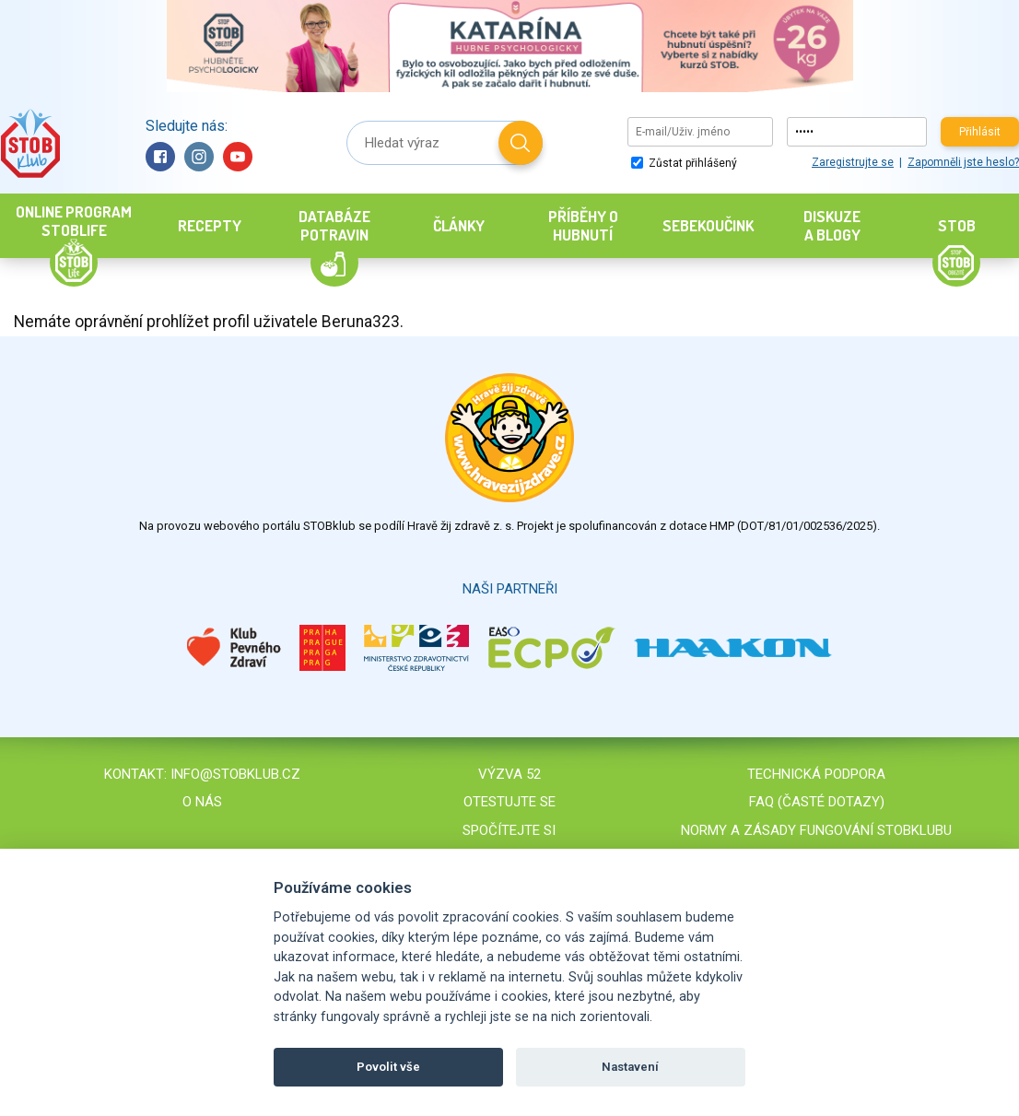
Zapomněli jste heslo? (963, 162)
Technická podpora (816, 774)
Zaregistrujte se (853, 162)
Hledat (520, 143)
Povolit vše (388, 1067)
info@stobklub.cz (235, 774)
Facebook (160, 156)
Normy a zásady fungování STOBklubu (816, 830)
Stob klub (30, 143)
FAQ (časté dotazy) (816, 801)
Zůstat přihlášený (684, 163)
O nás (202, 801)
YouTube (237, 156)
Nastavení (630, 1067)
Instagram (199, 156)
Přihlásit (980, 131)
